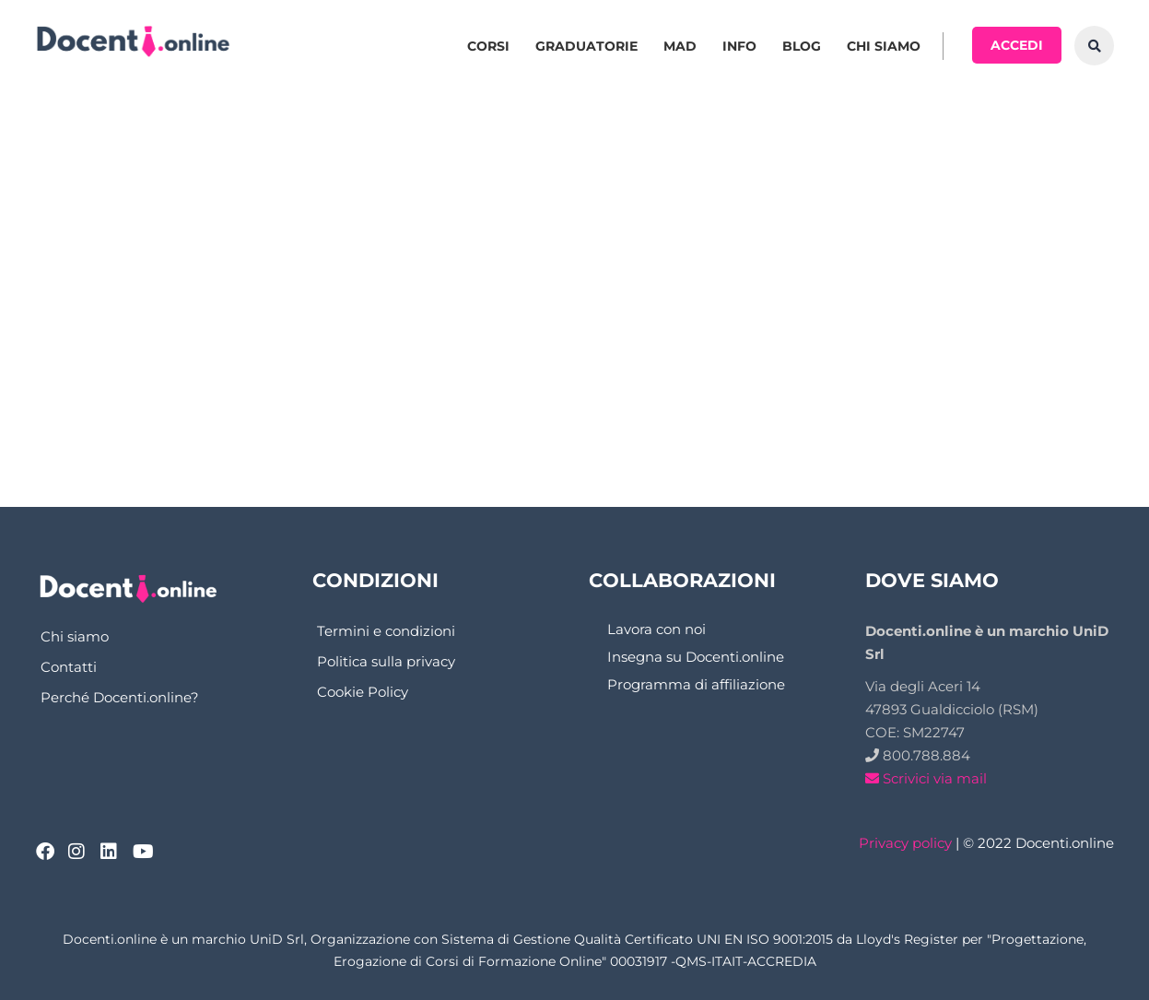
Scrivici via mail (926, 778)
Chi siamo (883, 46)
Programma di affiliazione (696, 684)
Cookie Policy (362, 691)
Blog (801, 46)
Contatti (69, 667)
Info (739, 46)
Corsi (488, 46)
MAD (680, 46)
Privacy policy (905, 843)
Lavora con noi (656, 629)
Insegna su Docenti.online (695, 656)
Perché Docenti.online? (120, 697)
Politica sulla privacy (386, 661)
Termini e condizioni (386, 631)
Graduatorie (586, 46)
